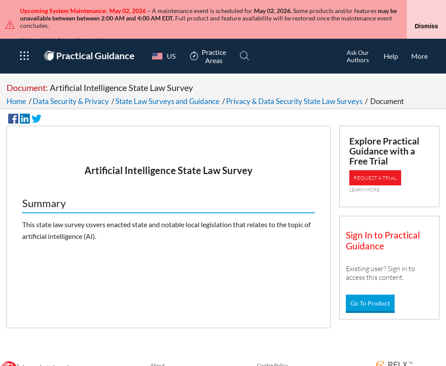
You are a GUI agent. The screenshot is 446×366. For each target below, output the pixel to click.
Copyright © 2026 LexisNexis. (410, 362)
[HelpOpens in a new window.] (391, 39)
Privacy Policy (166, 359)
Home (16, 84)
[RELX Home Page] (394, 348)
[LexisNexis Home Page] (37, 353)
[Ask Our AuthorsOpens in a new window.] (357, 39)
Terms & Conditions (279, 359)
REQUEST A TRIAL (375, 161)
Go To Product (370, 286)
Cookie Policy (272, 349)
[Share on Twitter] (35, 101)
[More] (419, 39)
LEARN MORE (364, 173)
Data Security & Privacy (71, 84)
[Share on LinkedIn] (23, 101)
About (157, 349)
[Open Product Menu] (24, 39)
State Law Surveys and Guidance (167, 84)
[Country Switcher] (161, 39)
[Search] (245, 39)
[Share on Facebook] (12, 101)
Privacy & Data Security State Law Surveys (294, 84)
